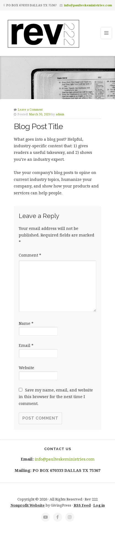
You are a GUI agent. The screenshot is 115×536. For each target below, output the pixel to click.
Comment (30, 255)
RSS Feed (82, 505)
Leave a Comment (30, 109)
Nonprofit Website (27, 505)
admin (60, 114)
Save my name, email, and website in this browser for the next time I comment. (56, 396)
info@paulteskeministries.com (88, 5)
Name (26, 323)
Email (26, 345)
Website (26, 367)
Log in (99, 505)
